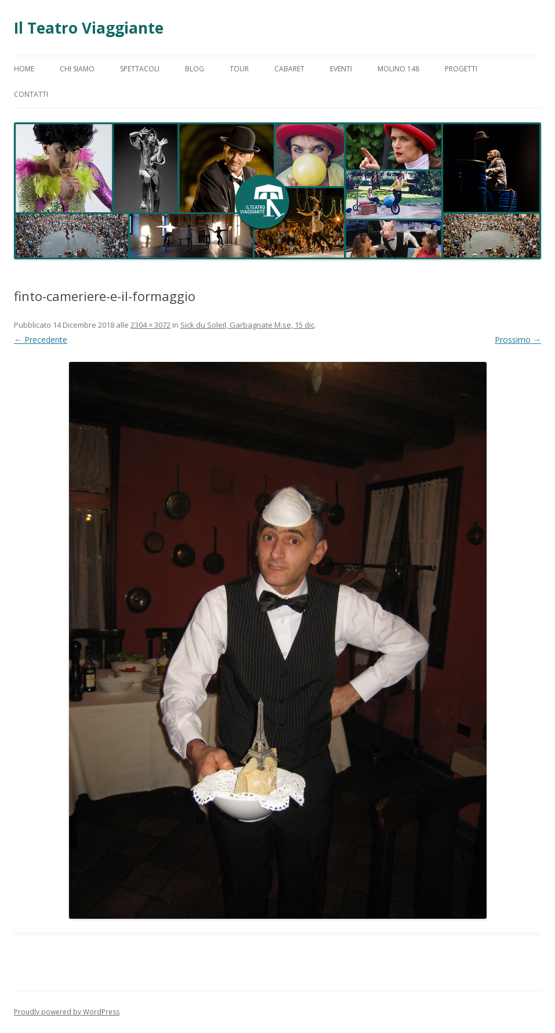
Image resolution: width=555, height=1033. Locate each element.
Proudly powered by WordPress (66, 1012)
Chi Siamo (77, 69)
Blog (194, 69)
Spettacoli (139, 69)
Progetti (461, 69)
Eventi (341, 69)
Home (24, 69)
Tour (239, 69)
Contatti (31, 94)
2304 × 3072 (150, 325)
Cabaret (289, 69)
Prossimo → (518, 339)
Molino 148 (398, 69)
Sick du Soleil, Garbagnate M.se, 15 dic (247, 325)
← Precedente (40, 339)
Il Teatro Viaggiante (89, 27)
